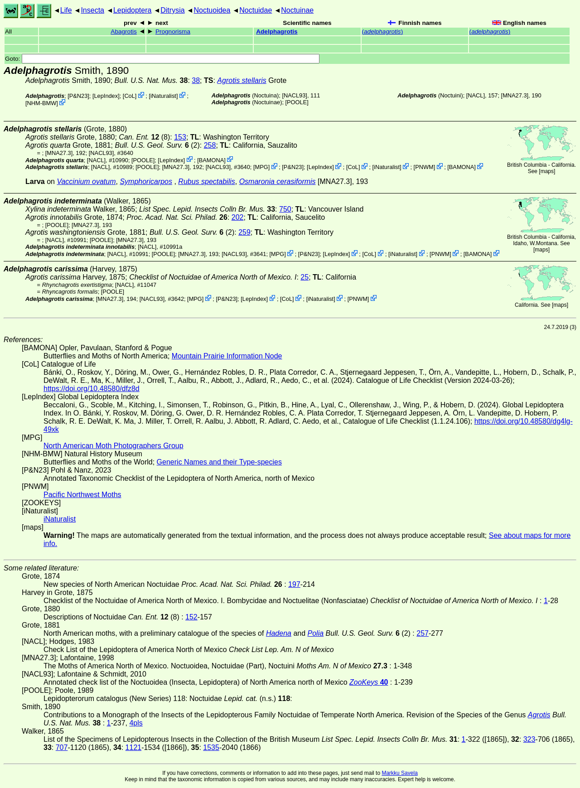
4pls (135, 723)
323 (529, 739)
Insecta (92, 10)
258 (210, 145)
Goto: (162, 58)
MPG (261, 167)
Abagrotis (123, 31)
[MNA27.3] (514, 95)
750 (285, 209)
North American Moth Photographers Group (114, 446)
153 (180, 137)
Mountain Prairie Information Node (227, 356)
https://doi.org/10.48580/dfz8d (92, 388)
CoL (129, 95)
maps (547, 171)
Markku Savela (399, 773)
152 (191, 617)
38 (196, 80)
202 (238, 217)
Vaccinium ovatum (86, 181)
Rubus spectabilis (206, 181)
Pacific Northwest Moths (82, 494)
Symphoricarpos (146, 181)
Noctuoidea (211, 10)
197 (294, 584)
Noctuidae (255, 10)
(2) (157, 145)
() (382, 31)
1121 (134, 747)
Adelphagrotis (276, 31)
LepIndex (106, 95)
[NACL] (475, 95)
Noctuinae (297, 10)
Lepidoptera (132, 10)
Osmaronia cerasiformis (277, 181)
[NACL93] (294, 95)
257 (422, 633)
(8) (144, 137)
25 (304, 277)
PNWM (424, 167)
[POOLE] (297, 102)
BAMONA (211, 159)
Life (66, 10)
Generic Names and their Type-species (219, 462)
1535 (211, 747)
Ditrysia (172, 10)
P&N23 (78, 95)
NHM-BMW (42, 103)
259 (244, 232)
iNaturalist (163, 95)
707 (62, 747)
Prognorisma (172, 31)
